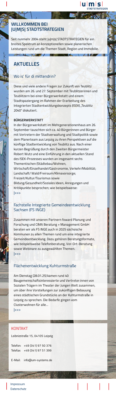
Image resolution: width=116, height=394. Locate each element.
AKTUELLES (26, 64)
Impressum (17, 384)
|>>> (17, 193)
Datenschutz (18, 388)
